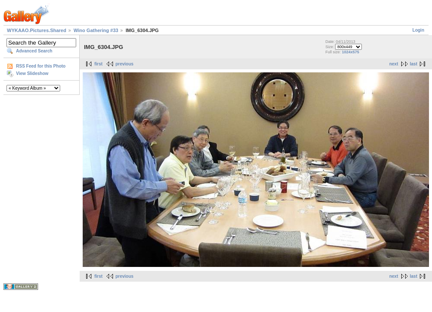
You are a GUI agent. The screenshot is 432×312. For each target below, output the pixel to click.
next (393, 64)
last (413, 64)
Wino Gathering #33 (96, 30)
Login (418, 30)
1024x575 (350, 52)
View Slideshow (32, 73)
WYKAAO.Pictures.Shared (36, 30)
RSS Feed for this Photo (40, 66)
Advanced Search (34, 51)
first (98, 64)
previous (125, 64)
